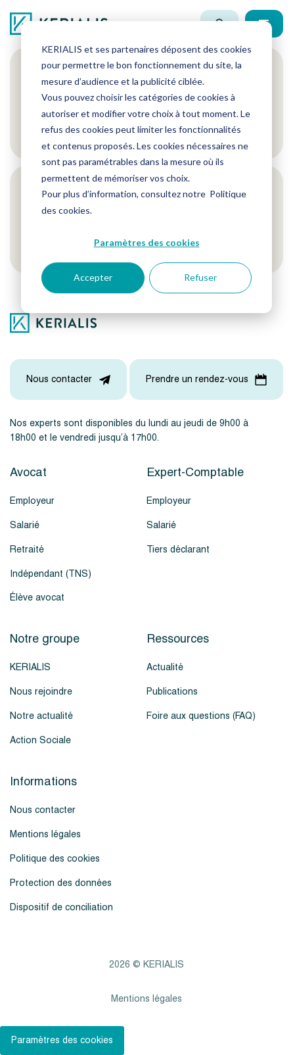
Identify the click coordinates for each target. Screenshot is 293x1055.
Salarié (24, 525)
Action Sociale (40, 740)
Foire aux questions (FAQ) (201, 716)
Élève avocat (37, 597)
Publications (172, 691)
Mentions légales (45, 834)
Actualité (164, 667)
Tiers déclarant (178, 549)
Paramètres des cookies (147, 242)
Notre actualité (41, 716)
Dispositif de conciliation (61, 907)
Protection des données (61, 883)
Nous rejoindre (41, 691)
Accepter (93, 277)
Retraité (27, 549)
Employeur (32, 500)
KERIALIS (30, 667)
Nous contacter (43, 810)
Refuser (200, 277)
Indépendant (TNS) (50, 573)
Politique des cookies (55, 858)
